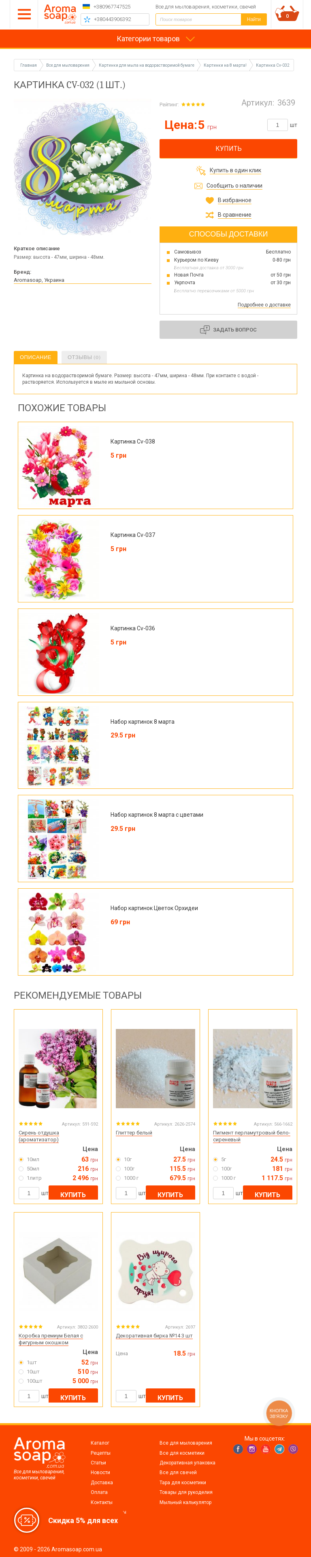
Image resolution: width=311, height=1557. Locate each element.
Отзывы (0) (84, 357)
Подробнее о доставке (264, 305)
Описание (35, 357)
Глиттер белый (134, 1133)
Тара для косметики (183, 1482)
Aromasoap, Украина (39, 280)
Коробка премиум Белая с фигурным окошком (51, 1339)
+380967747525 (112, 6)
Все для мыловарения (186, 1443)
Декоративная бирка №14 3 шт (154, 1336)
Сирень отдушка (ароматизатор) (39, 1136)
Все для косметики (182, 1453)
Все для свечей (178, 1472)
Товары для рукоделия (186, 1492)
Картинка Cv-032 (273, 65)
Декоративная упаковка (187, 1463)
